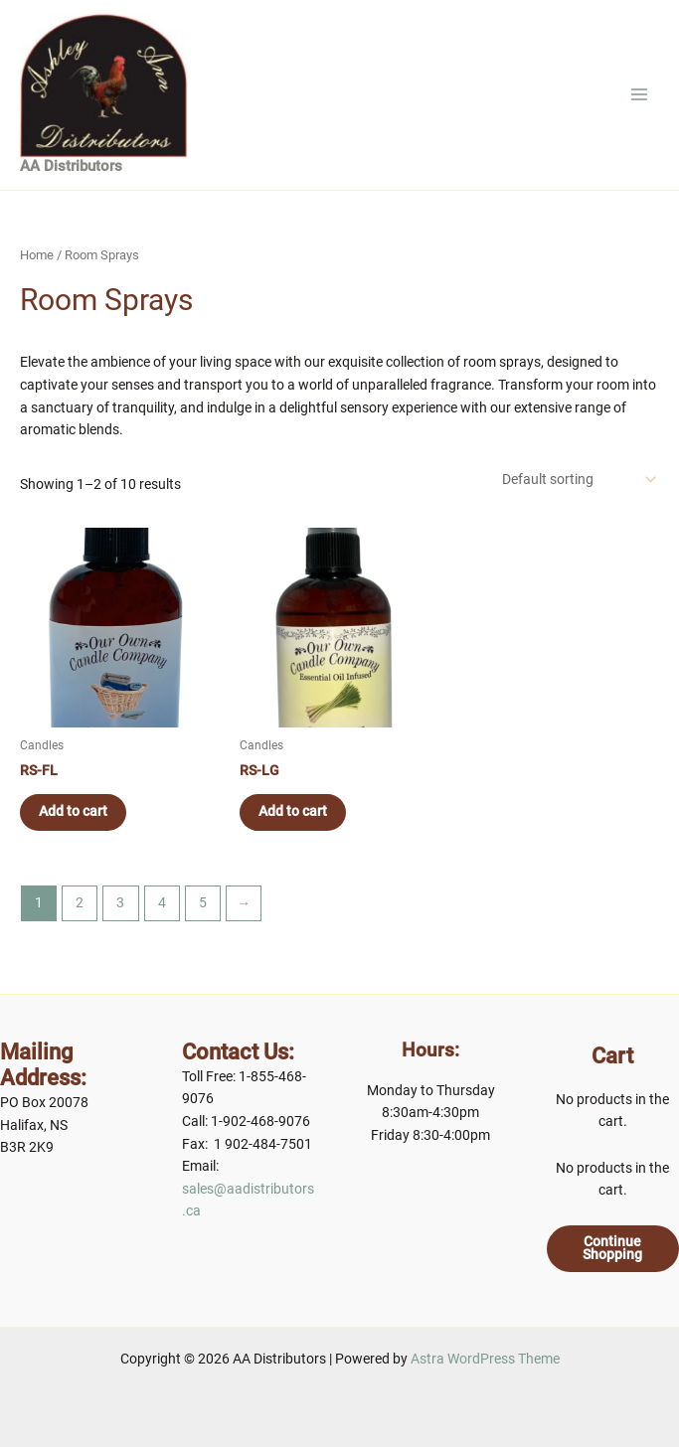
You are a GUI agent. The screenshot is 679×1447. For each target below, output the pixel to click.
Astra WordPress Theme (485, 1359)
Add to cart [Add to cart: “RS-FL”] (74, 821)
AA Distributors (71, 176)
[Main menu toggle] (639, 99)
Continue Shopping (612, 1248)
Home (37, 264)
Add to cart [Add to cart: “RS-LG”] (293, 821)
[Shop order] (577, 489)
